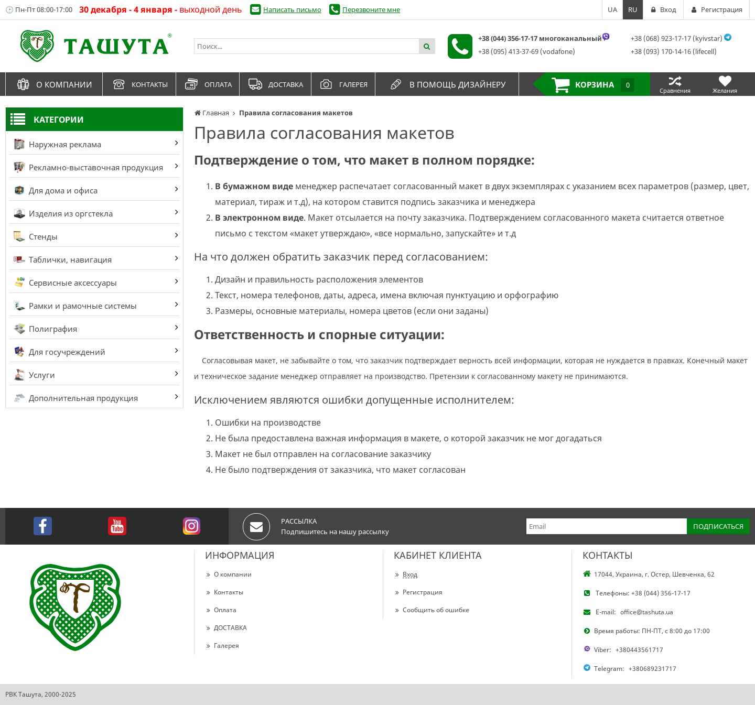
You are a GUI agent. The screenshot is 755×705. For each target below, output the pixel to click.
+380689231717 (652, 668)
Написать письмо (292, 9)
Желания (725, 84)
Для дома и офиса (56, 190)
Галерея (222, 645)
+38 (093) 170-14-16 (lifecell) (674, 51)
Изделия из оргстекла (63, 213)
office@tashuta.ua (646, 612)
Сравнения (675, 84)
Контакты (224, 592)
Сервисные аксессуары (65, 282)
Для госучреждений (59, 351)
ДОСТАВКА (226, 627)
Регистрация (418, 592)
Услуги (34, 375)
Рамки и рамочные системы (75, 305)
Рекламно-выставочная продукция (88, 167)
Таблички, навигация (63, 259)
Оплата (220, 609)
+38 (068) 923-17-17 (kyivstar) (676, 38)
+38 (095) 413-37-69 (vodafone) (526, 51)
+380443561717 (639, 649)
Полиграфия (45, 328)
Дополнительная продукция (76, 398)
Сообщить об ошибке (431, 609)
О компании (228, 574)
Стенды (36, 236)
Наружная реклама (57, 144)
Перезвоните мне (371, 9)
